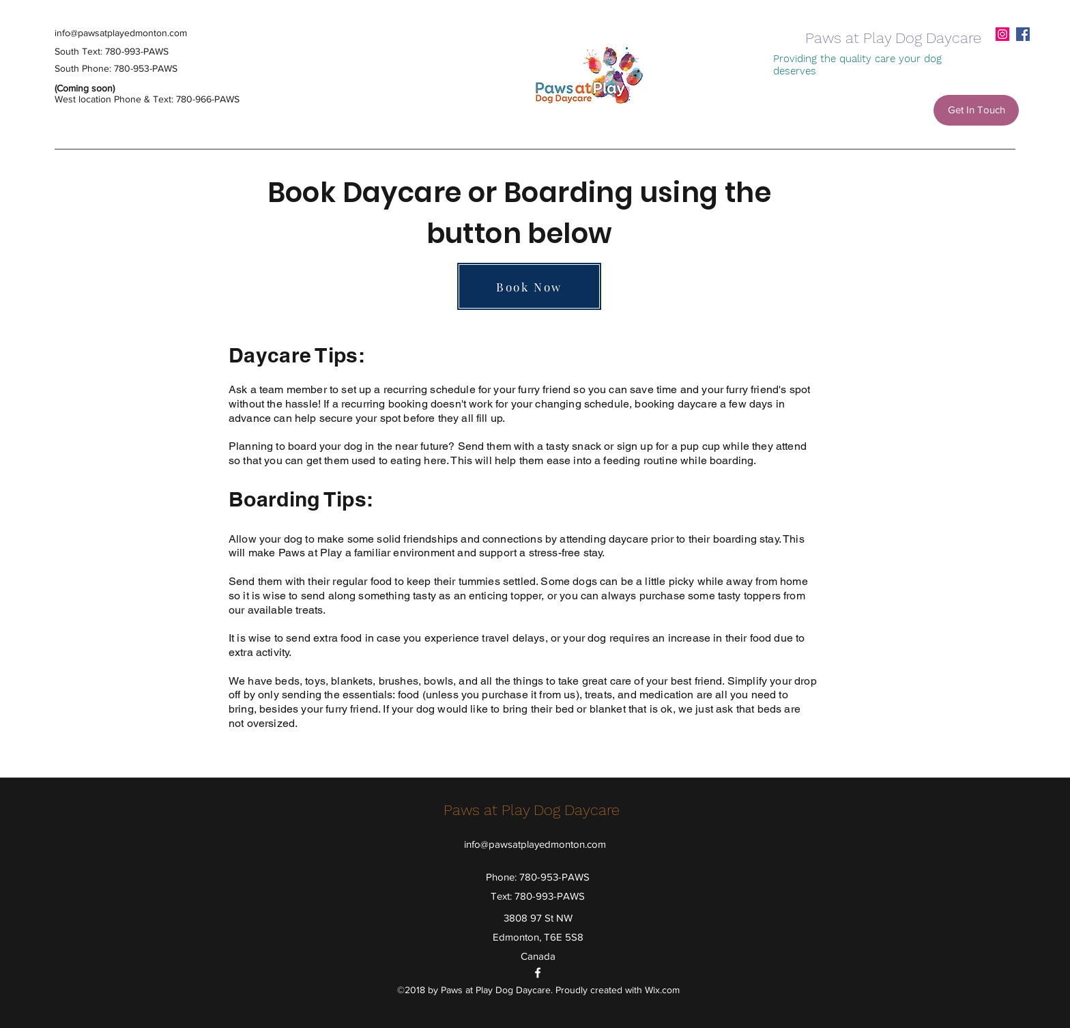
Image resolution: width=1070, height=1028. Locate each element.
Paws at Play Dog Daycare (893, 37)
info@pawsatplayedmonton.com (121, 32)
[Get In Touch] (976, 110)
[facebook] (1023, 34)
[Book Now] (529, 286)
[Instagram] (1002, 34)
